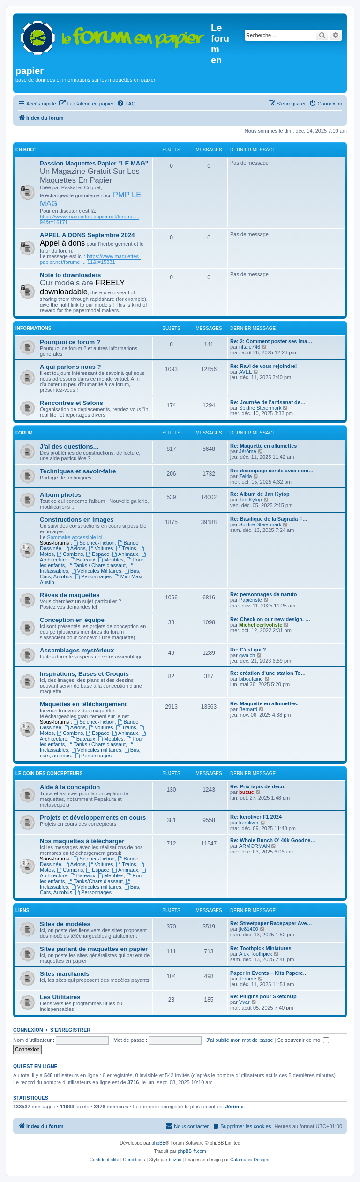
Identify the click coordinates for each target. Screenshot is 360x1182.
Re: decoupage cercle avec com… (272, 470)
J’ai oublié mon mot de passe (239, 1040)
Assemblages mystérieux (77, 650)
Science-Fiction (94, 543)
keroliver (249, 822)
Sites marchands (65, 973)
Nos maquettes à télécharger (82, 841)
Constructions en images (77, 519)
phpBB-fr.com (192, 1151)
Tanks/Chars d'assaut (95, 881)
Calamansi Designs (250, 1159)
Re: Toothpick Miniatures (261, 948)
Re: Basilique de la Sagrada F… (269, 519)
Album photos (61, 494)
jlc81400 (248, 929)
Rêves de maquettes (70, 594)
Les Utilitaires (60, 997)
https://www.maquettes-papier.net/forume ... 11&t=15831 (90, 259)
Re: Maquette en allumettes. (264, 703)
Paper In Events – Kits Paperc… (269, 973)
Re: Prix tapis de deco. (257, 786)
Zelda (245, 476)
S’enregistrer (70, 1029)
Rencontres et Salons (71, 402)
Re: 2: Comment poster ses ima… (271, 341)
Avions (75, 548)
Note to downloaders (70, 274)
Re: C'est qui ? (248, 649)
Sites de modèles (65, 924)
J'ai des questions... (69, 446)
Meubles (110, 559)
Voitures (101, 548)
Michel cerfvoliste (260, 625)
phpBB (158, 1142)
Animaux (125, 554)
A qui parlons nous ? (70, 366)
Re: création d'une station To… (268, 673)
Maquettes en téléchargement (83, 704)
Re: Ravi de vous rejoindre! (263, 366)
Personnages (93, 576)
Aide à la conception (70, 787)
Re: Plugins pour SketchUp (263, 996)
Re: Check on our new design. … (270, 619)
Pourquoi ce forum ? (70, 341)
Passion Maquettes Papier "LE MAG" (94, 163)
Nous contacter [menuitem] (187, 1125)
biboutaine (251, 678)
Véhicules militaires (96, 750)
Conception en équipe (72, 619)
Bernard (248, 709)
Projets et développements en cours (93, 817)
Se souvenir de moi (303, 1040)
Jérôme (247, 451)
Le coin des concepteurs (48, 773)
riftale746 (249, 347)
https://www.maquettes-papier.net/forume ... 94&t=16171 (89, 219)
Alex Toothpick (255, 954)
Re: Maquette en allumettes (263, 446)
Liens (22, 910)
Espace (97, 554)
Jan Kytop (250, 499)
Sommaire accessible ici (74, 537)
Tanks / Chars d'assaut (97, 565)
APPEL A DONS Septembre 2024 (87, 235)
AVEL (245, 371)
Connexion (28, 1029)
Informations (33, 328)
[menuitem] (86, 103)
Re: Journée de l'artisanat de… (268, 402)
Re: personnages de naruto (263, 594)
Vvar (244, 1002)
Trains (126, 548)
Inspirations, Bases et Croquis (84, 673)
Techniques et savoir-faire (78, 471)
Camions (70, 554)
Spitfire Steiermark (260, 408)
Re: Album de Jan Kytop (260, 494)
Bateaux (82, 559)
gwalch (247, 655)
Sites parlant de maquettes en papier (94, 948)
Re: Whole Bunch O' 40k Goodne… (272, 840)
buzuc (246, 792)
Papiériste (250, 600)
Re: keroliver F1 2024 (256, 817)
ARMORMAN (254, 846)
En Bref (25, 149)
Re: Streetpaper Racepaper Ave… (271, 923)
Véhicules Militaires (96, 571)
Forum (24, 432)
